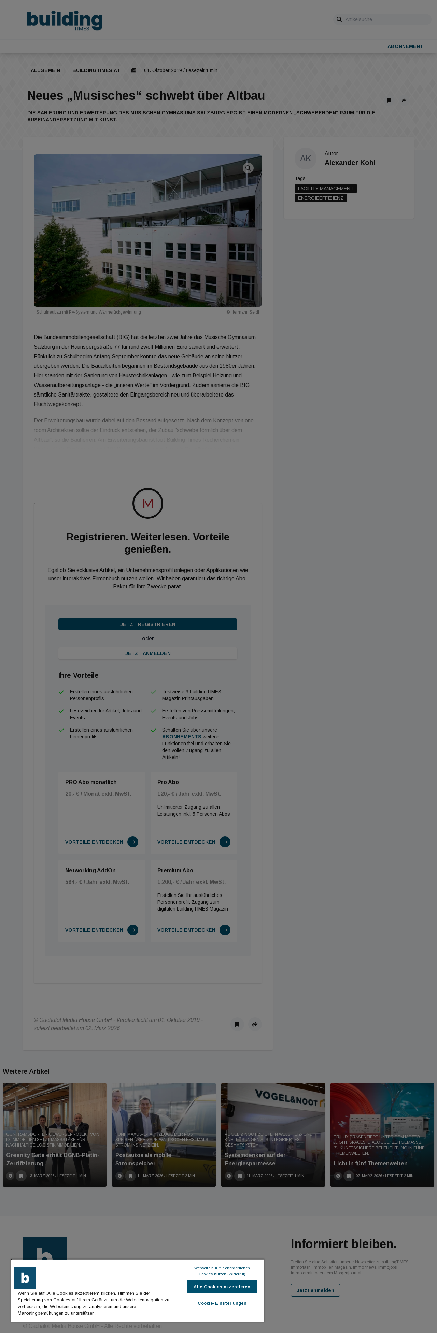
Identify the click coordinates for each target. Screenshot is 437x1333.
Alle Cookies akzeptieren (222, 1286)
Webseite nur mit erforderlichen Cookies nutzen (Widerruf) (222, 1271)
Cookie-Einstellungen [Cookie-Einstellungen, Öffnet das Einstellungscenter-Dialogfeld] (222, 1303)
